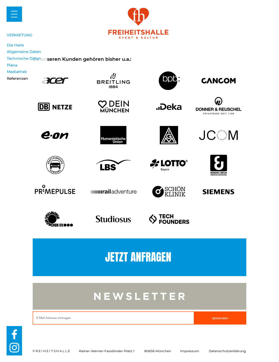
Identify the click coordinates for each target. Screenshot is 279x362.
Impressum (189, 351)
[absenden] (220, 318)
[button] (14, 14)
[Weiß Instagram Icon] (14, 347)
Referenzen (17, 78)
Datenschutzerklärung (227, 351)
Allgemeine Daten (24, 51)
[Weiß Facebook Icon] (14, 334)
